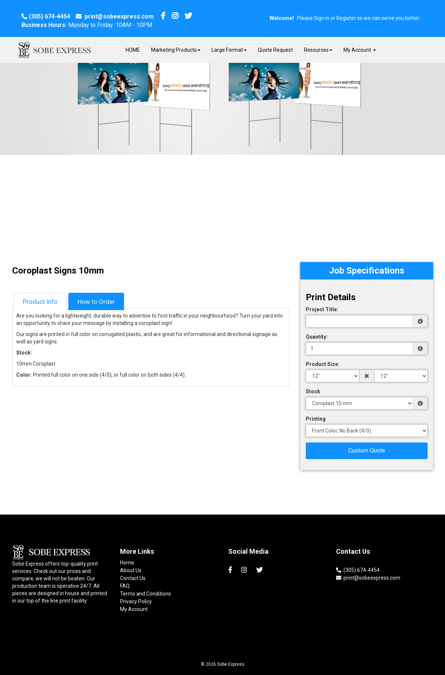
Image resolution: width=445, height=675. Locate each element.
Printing (316, 419)
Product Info (40, 301)
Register (346, 18)
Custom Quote (366, 450)
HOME (133, 50)
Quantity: (317, 337)
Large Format (229, 50)
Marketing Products (176, 50)
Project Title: (322, 309)
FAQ (125, 586)
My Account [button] (359, 50)
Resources (318, 50)
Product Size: (322, 364)
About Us (130, 570)
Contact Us (133, 578)
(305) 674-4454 (45, 16)
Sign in (321, 18)
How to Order (96, 301)
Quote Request (275, 50)
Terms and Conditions (145, 594)
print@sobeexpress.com (115, 16)
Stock (313, 391)
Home (127, 563)
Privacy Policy (136, 601)
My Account (134, 609)
